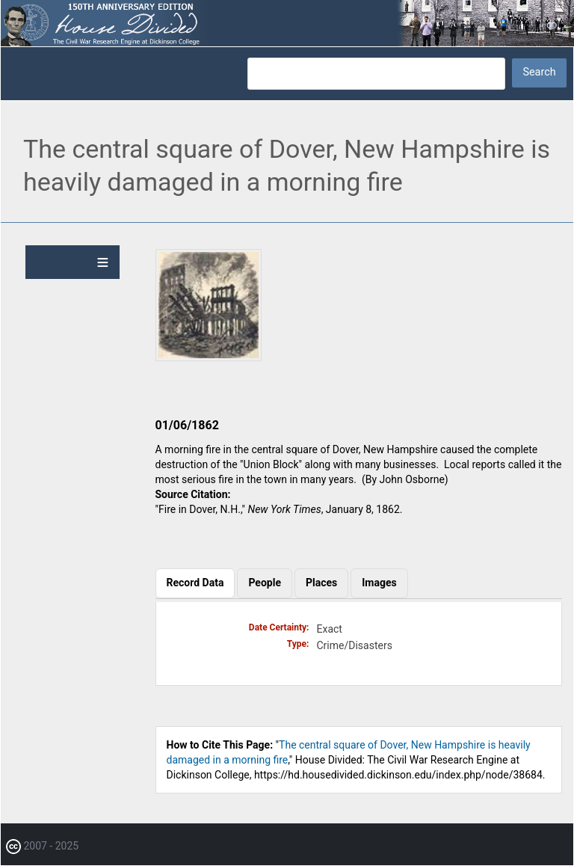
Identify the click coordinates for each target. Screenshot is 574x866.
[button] (208, 357)
